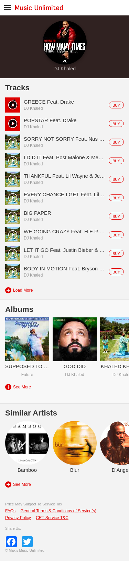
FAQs (10, 511)
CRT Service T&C (52, 517)
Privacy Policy (18, 517)
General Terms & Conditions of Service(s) (58, 511)
